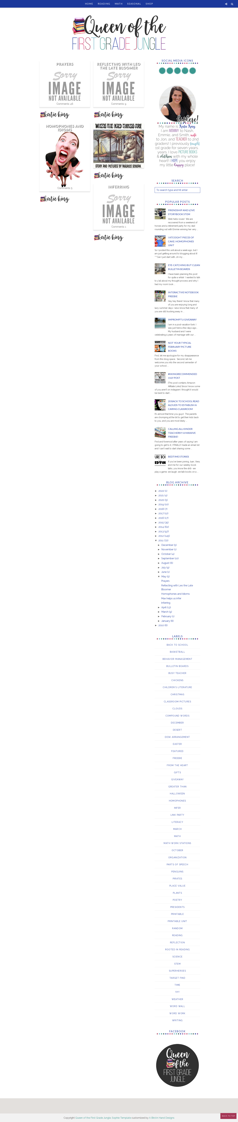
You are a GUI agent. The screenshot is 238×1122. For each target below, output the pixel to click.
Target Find (177, 978)
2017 (161, 513)
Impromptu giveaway (182, 319)
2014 (161, 526)
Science (177, 956)
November (167, 549)
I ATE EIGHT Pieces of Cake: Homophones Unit (181, 241)
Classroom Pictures (177, 701)
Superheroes (177, 971)
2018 (161, 509)
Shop (149, 3)
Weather (177, 999)
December (167, 545)
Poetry (177, 900)
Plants (177, 893)
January (166, 620)
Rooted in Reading (177, 949)
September (168, 558)
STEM (177, 964)
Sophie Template (121, 1117)
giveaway (177, 779)
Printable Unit (177, 921)
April (164, 607)
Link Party (177, 815)
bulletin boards (177, 666)
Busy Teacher (177, 673)
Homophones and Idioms (65, 128)
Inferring (118, 187)
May (164, 576)
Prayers (64, 64)
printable (177, 914)
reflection (177, 942)
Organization (177, 857)
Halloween (177, 793)
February (166, 616)
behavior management (177, 659)
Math (119, 3)
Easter (177, 744)
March (165, 611)
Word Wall (177, 1006)
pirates (177, 878)
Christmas (177, 694)
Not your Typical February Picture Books (179, 346)
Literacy (177, 822)
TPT (177, 992)
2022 (161, 490)
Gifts (177, 772)
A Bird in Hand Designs (161, 1117)
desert (177, 730)
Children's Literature (177, 687)
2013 (161, 531)
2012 (161, 535)
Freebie (177, 758)
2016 (161, 518)
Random (177, 928)
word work (177, 1013)
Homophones (177, 801)
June (164, 572)
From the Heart (177, 765)
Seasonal (134, 3)
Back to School (177, 645)
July (163, 567)
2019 (161, 504)
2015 (161, 522)
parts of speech (177, 864)
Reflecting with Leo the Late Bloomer (118, 66)
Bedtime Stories (178, 456)
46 (71, 103)
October (166, 554)
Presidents (177, 907)
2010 (161, 625)
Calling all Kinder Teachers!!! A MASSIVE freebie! (182, 432)
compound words (177, 716)
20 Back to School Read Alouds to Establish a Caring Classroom (183, 405)
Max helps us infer (118, 126)
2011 (161, 540)
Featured (177, 751)
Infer (177, 808)
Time (177, 985)
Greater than (177, 786)
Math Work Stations (177, 843)
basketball (177, 652)
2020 (161, 500)
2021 (161, 495)
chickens (177, 680)
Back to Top (228, 1116)
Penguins (177, 871)
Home (89, 3)
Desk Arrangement (177, 737)
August (165, 563)
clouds (177, 708)
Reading (104, 3)
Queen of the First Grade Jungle (93, 1117)
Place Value (177, 886)
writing (177, 1020)
